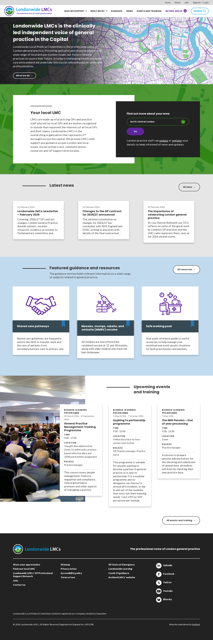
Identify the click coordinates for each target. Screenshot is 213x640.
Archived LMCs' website (121, 577)
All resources (184, 269)
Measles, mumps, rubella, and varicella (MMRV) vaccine (103, 328)
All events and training (179, 520)
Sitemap (65, 564)
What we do (97, 11)
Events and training (149, 11)
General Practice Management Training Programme (80, 427)
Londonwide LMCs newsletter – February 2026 (37, 213)
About (177, 2)
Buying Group (176, 10)
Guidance (116, 11)
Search (200, 11)
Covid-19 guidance (118, 573)
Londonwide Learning (120, 568)
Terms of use (68, 577)
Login (206, 2)
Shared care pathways (33, 326)
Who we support (74, 11)
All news (187, 187)
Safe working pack (159, 326)
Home (168, 2)
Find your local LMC (24, 568)
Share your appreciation (26, 564)
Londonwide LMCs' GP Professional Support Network (33, 575)
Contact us (19, 584)
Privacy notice (69, 568)
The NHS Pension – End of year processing (177, 422)
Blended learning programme (75, 411)
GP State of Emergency (121, 564)
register (177, 140)
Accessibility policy (71, 573)
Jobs (187, 2)
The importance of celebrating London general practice (167, 215)
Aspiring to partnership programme (129, 422)
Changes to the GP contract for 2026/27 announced (102, 213)
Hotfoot (196, 624)
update (163, 140)
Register (197, 2)
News (129, 11)
